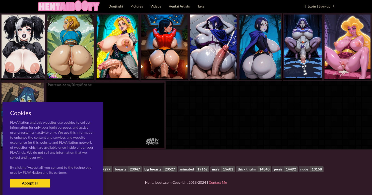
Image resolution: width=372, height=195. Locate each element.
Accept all (30, 183)
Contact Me (218, 182)
